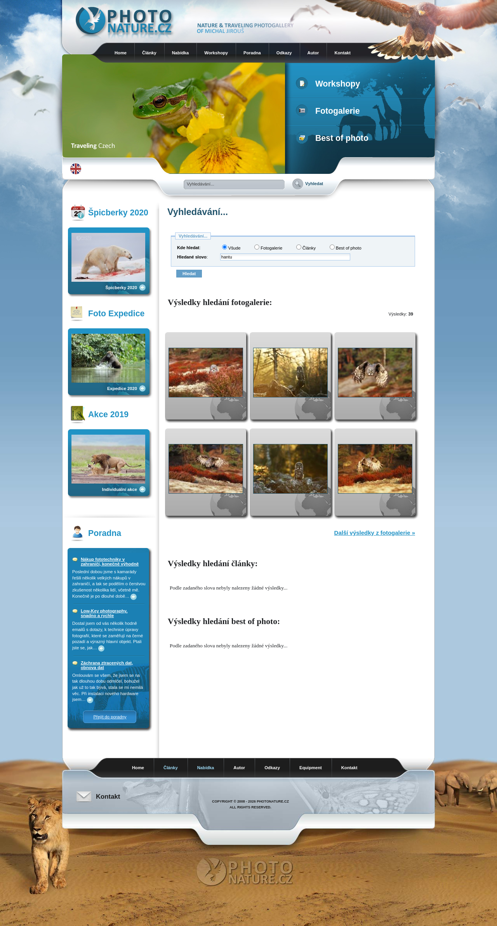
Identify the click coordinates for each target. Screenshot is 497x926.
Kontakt (342, 52)
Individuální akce (119, 489)
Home (121, 52)
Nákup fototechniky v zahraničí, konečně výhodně (110, 561)
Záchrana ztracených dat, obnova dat (107, 665)
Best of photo (333, 138)
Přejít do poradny (109, 716)
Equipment (310, 767)
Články (149, 52)
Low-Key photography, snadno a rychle (104, 613)
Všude (231, 247)
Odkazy (284, 52)
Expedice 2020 (122, 388)
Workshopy (216, 52)
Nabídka (180, 52)
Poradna (252, 52)
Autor (313, 52)
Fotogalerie (329, 111)
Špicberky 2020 (121, 287)
